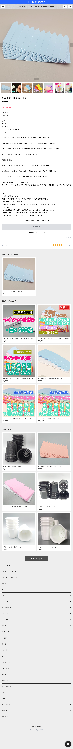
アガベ (4, 595)
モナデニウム (6, 620)
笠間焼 (4, 583)
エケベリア (5, 601)
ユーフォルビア (6, 607)
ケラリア (4, 698)
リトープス (5, 680)
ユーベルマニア (7, 674)
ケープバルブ (6, 705)
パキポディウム (6, 686)
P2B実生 (4, 650)
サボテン (4, 589)
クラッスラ (5, 614)
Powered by (36, 730)
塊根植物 (4, 644)
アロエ (4, 626)
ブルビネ (4, 711)
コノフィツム (5, 632)
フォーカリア (5, 668)
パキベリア (5, 717)
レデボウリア (6, 692)
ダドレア (4, 638)
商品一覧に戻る (36, 559)
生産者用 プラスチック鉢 (9, 577)
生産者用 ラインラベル (9, 571)
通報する (68, 237)
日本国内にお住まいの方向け (36, 233)
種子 (3, 656)
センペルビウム (6, 662)
